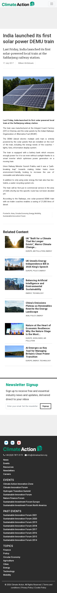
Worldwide (38, 338)
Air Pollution (39, 251)
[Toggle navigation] (51, 3)
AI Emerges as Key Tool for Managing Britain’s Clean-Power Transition (38, 352)
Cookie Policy (40, 587)
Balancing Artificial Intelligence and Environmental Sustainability (36, 285)
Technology (38, 293)
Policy (36, 271)
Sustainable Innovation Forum (14, 216)
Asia (13, 213)
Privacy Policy (27, 587)
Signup (45, 406)
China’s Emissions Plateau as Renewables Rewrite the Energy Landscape (39, 307)
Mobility (38, 213)
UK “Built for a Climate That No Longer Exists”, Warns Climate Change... (38, 243)
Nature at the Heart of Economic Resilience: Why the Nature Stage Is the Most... (38, 330)
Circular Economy (21, 213)
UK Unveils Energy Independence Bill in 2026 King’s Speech (37, 264)
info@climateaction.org (37, 455)
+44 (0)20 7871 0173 (14, 455)
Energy (31, 213)
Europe (29, 251)
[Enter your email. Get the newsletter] (23, 406)
